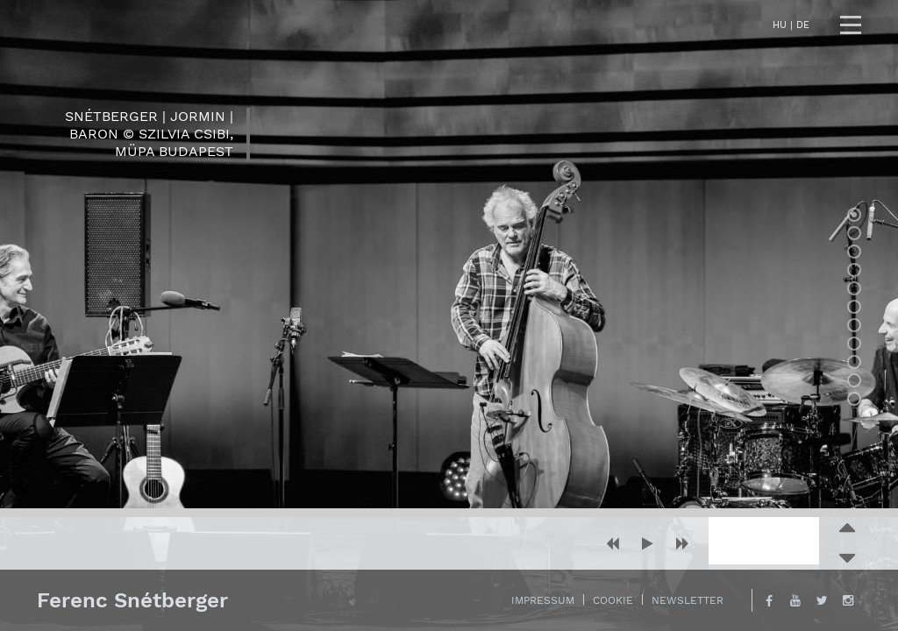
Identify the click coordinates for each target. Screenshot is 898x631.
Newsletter (687, 600)
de (802, 25)
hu (780, 25)
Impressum (542, 600)
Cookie (613, 600)
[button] (612, 543)
